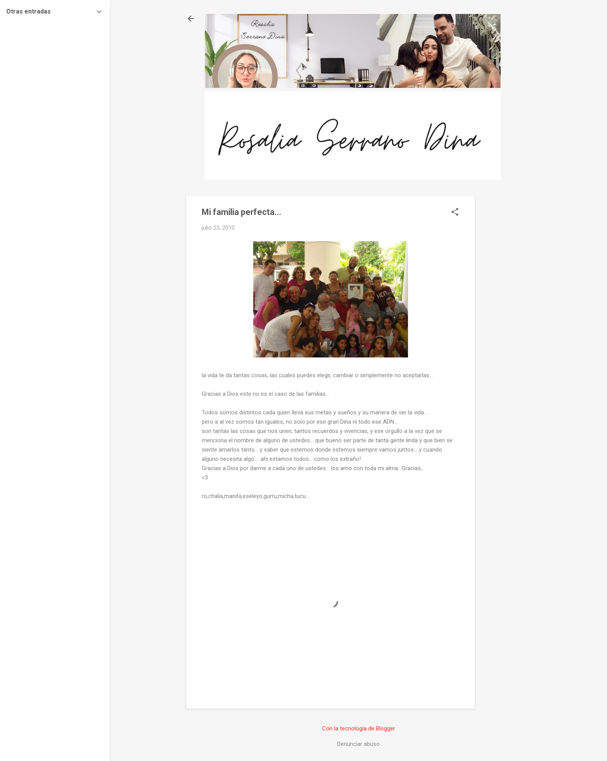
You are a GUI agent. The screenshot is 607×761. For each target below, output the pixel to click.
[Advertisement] (506, 312)
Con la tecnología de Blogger (358, 728)
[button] (455, 212)
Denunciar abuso (358, 743)
